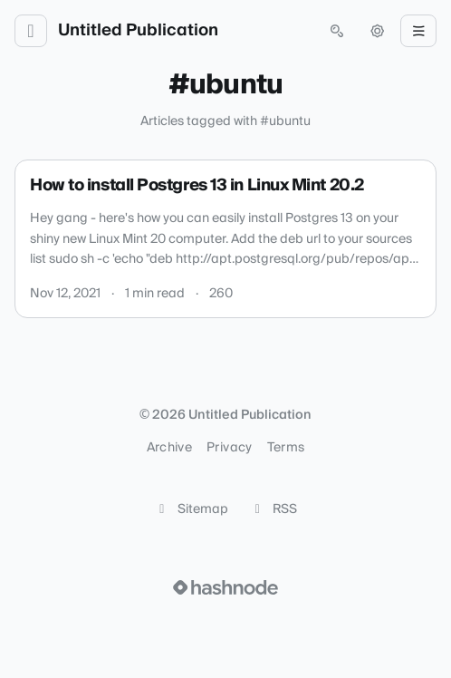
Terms (286, 448)
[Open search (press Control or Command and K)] (337, 31)
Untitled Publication (138, 31)
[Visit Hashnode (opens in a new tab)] (225, 587)
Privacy (229, 448)
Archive (169, 448)
